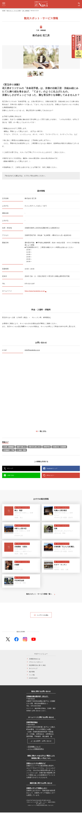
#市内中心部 (58, 519)
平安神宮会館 (19, 582)
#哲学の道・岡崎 (59, 535)
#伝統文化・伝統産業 (59, 448)
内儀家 (16, 566)
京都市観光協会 (32, 724)
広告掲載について (34, 748)
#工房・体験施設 (8, 448)
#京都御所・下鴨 (8, 451)
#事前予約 (46, 448)
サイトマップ (33, 670)
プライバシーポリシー (36, 663)
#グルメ (17, 516)
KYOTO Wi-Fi (33, 679)
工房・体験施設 (25, 12)
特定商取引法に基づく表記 (37, 667)
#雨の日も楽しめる (34, 448)
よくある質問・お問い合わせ (41, 742)
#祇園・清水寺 (68, 519)
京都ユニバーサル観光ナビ (36, 765)
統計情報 (32, 673)
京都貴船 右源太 (20, 548)
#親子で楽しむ (21, 448)
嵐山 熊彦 (18, 512)
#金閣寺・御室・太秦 (61, 571)
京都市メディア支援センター (36, 789)
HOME (3, 12)
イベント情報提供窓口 (36, 750)
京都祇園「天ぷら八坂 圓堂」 (64, 548)
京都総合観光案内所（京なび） (37, 698)
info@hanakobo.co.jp (32, 351)
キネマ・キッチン (60, 566)
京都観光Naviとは (34, 660)
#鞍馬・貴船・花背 (20, 555)
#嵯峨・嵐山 (18, 519)
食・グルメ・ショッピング (22, 509)
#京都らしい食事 (27, 514)
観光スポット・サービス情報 (14, 12)
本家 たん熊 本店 (20, 530)
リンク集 (32, 676)
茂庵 (55, 530)
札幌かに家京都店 (60, 512)
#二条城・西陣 (21, 451)
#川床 (16, 532)
